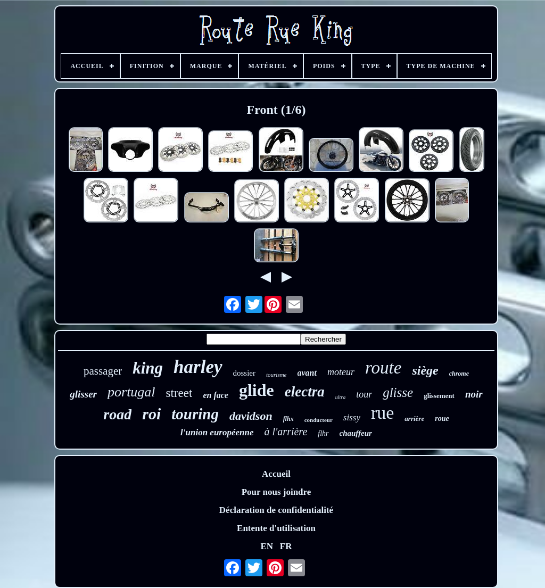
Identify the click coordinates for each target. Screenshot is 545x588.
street (179, 393)
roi (151, 414)
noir (474, 394)
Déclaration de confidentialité (276, 510)
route (383, 367)
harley (198, 367)
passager (103, 371)
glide (256, 390)
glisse (398, 392)
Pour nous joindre (276, 492)
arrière (414, 419)
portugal (131, 392)
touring (195, 414)
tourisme (276, 374)
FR (286, 546)
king (148, 368)
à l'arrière (286, 431)
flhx (288, 419)
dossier (244, 373)
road (117, 414)
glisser (83, 394)
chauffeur (356, 433)
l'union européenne (216, 432)
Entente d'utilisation (276, 528)
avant (307, 372)
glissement (439, 396)
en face (215, 395)
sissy (351, 417)
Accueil (276, 474)
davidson (250, 416)
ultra (340, 397)
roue (442, 419)
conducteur (318, 420)
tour (364, 394)
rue (382, 413)
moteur (340, 372)
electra (305, 392)
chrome (459, 373)
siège (425, 370)
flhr (323, 433)
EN (266, 546)
